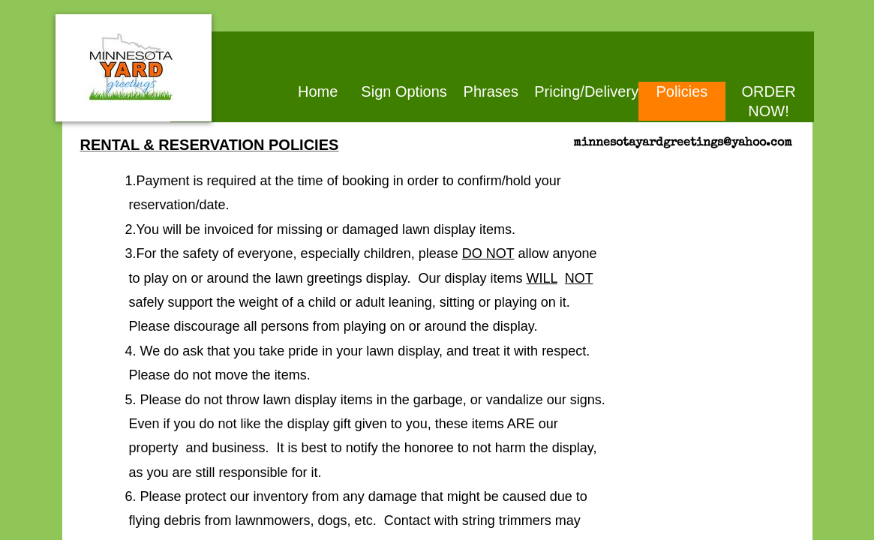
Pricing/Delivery (586, 91)
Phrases (491, 91)
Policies (681, 91)
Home (318, 91)
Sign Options (404, 91)
